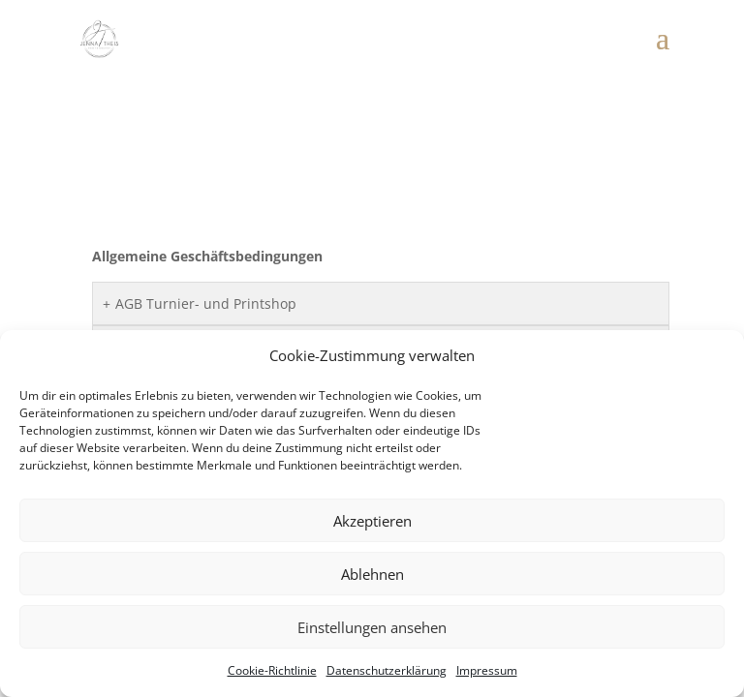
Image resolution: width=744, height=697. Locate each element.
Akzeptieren (372, 520)
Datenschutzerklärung (386, 670)
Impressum (486, 670)
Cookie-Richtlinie (272, 670)
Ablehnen (372, 574)
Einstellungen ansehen (372, 627)
